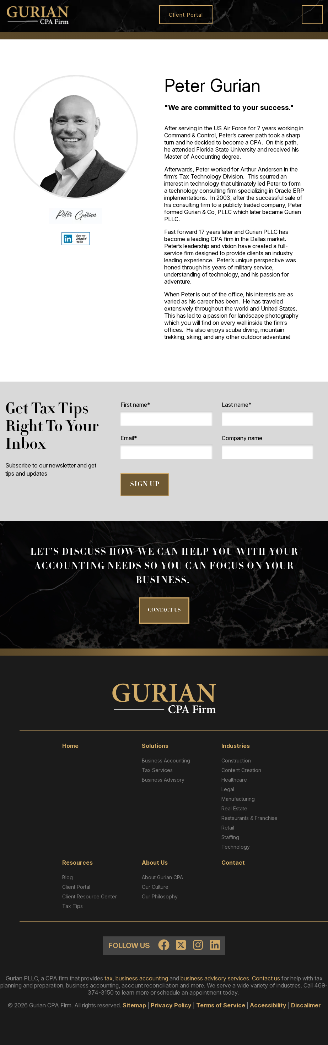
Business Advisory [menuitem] (163, 780)
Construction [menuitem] (236, 760)
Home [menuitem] (70, 745)
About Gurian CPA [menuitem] (162, 877)
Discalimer (306, 1005)
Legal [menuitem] (227, 789)
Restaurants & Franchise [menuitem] (249, 818)
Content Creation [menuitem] (241, 770)
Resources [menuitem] (77, 862)
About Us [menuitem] (155, 862)
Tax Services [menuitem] (157, 770)
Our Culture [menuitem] (155, 887)
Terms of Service (220, 1005)
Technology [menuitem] (235, 847)
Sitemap (134, 1005)
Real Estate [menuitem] (234, 808)
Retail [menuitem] (227, 828)
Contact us (266, 978)
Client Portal (186, 14)
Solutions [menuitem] (155, 745)
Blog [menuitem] (67, 877)
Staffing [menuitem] (230, 837)
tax (108, 978)
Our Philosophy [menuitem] (160, 896)
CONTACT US (164, 610)
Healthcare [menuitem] (234, 780)
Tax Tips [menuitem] (72, 906)
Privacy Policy (171, 1005)
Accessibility (268, 1005)
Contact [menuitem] (233, 862)
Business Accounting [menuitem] (166, 760)
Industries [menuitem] (235, 745)
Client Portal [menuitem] (76, 887)
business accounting (141, 978)
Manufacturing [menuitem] (238, 799)
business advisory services (215, 978)
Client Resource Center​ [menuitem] (89, 896)
